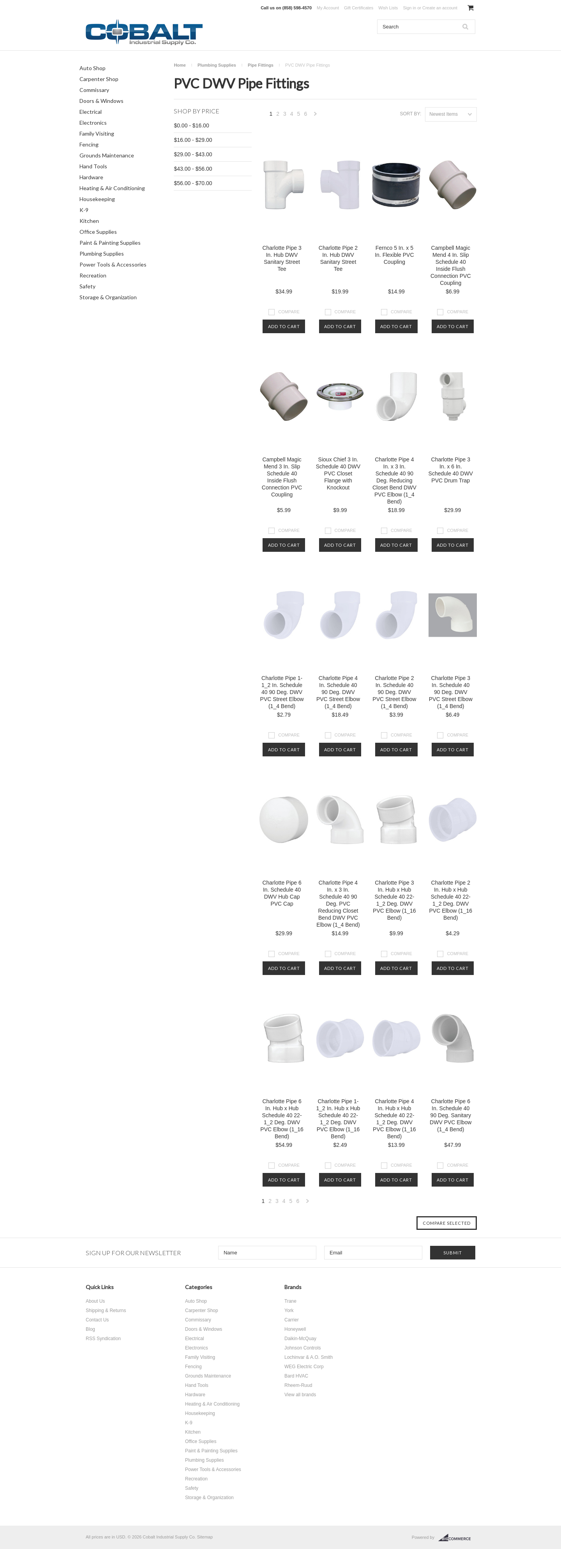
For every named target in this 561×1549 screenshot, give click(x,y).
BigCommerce (456, 1537)
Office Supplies (98, 231)
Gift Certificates (358, 7)
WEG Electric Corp (304, 1366)
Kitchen (89, 220)
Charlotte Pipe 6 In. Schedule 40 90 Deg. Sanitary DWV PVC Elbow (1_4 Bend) (450, 1115)
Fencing (89, 144)
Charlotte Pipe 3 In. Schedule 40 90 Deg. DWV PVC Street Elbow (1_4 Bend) (451, 692)
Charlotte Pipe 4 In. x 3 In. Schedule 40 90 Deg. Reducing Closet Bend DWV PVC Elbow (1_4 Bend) (394, 480)
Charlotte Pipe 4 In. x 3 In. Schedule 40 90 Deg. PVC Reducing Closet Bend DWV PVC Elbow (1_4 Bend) (338, 904)
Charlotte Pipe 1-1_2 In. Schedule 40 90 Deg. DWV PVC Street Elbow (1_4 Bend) (282, 692)
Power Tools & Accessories (112, 264)
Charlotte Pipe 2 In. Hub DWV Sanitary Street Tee (338, 258)
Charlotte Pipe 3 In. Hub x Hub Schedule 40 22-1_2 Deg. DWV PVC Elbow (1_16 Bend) (394, 900)
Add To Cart (284, 326)
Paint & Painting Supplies (110, 242)
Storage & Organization (108, 297)
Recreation (92, 275)
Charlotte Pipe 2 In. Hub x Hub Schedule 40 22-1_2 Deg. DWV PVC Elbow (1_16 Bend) (451, 900)
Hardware (91, 177)
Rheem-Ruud (298, 1385)
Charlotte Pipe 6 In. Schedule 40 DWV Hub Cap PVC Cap (281, 893)
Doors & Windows (101, 100)
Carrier (291, 1320)
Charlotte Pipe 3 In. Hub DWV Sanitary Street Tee (281, 258)
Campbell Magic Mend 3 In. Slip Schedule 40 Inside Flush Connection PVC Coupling (282, 477)
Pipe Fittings (260, 65)
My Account (328, 7)
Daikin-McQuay (300, 1338)
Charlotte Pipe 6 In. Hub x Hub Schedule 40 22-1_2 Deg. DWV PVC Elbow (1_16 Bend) (281, 1118)
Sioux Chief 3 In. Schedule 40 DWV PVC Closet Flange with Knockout (338, 473)
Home (180, 65)
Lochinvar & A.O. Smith (308, 1357)
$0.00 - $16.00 (191, 125)
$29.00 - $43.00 (193, 154)
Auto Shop (92, 68)
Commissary (94, 90)
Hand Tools (93, 166)
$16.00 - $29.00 (193, 140)
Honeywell (295, 1329)
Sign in (409, 7)
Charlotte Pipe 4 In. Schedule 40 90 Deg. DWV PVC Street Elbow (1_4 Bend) (338, 692)
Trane (290, 1301)
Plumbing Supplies (101, 253)
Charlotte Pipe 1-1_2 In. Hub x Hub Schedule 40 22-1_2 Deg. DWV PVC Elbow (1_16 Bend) (338, 1118)
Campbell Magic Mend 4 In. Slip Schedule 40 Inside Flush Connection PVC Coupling (450, 265)
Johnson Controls (302, 1348)
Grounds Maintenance (106, 155)
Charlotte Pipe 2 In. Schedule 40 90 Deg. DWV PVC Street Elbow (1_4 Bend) (394, 692)
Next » (316, 116)
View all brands (300, 1394)
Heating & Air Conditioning (112, 188)
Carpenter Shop (98, 79)
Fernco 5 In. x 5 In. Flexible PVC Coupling (394, 255)
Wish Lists (388, 7)
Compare (289, 311)
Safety (87, 286)
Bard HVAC (296, 1376)
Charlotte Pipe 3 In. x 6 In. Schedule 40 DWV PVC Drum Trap (451, 470)
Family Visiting (96, 133)
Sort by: (410, 114)
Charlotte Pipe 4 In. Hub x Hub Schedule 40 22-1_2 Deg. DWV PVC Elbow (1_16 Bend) (394, 1118)
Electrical (90, 111)
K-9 (83, 210)
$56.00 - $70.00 (193, 183)
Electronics (93, 122)
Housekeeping (97, 199)
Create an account (439, 7)
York (289, 1310)
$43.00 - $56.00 (193, 169)
